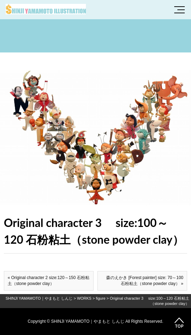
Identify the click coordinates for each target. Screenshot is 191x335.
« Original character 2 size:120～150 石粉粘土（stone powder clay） (48, 280)
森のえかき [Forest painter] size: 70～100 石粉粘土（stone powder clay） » (144, 280)
